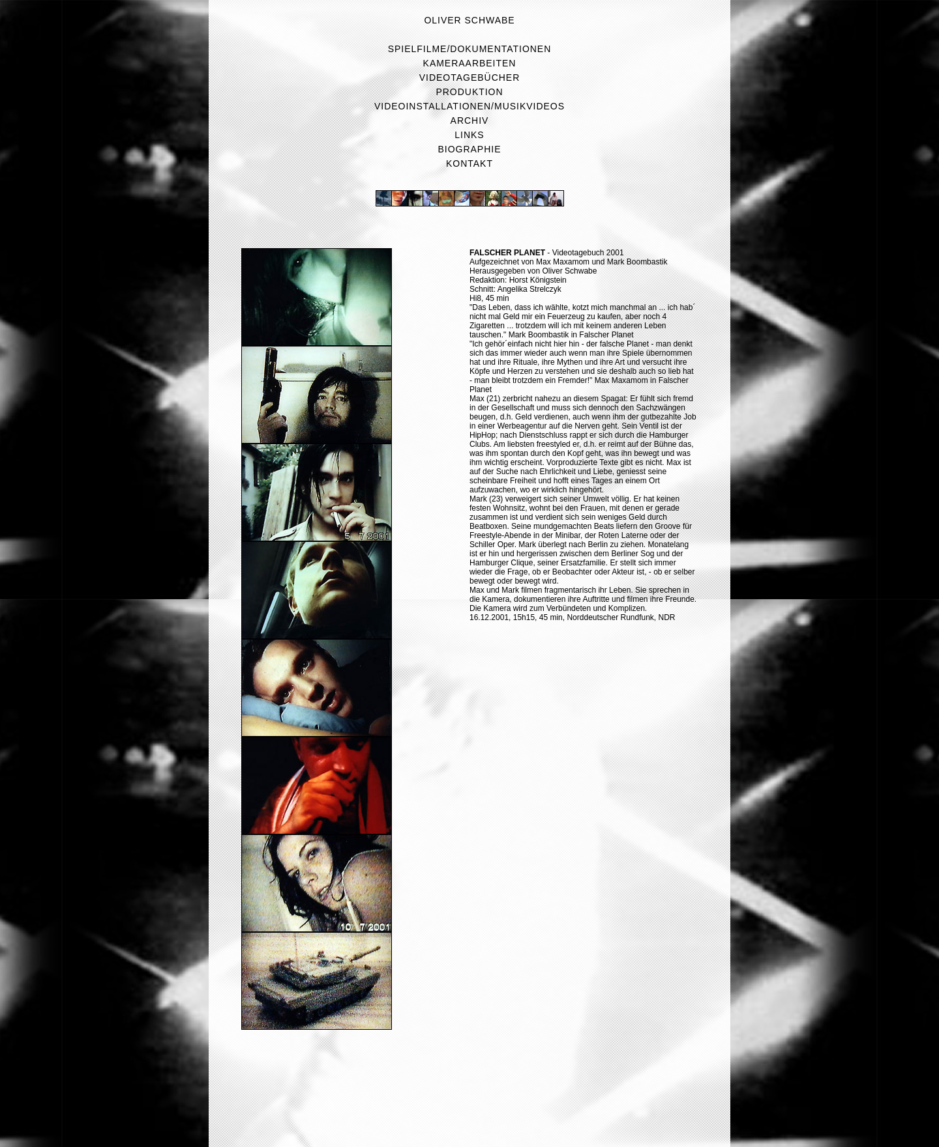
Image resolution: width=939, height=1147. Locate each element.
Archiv (470, 120)
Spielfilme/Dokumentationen (470, 49)
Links (469, 135)
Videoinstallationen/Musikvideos (469, 106)
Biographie (469, 149)
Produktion (469, 92)
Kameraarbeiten (469, 63)
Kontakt (469, 163)
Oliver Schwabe (469, 20)
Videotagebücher (469, 77)
